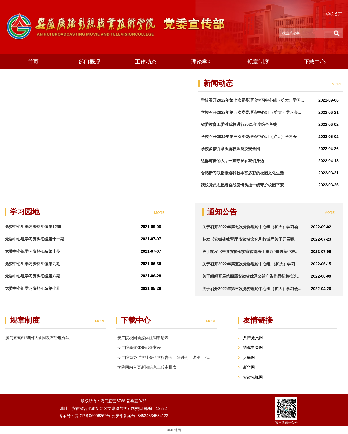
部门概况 (89, 62)
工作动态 (146, 62)
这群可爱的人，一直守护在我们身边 (232, 161)
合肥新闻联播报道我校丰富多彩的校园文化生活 (242, 173)
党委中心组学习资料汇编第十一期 (34, 239)
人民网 (249, 357)
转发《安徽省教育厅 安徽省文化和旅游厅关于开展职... (250, 239)
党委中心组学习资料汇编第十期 (32, 251)
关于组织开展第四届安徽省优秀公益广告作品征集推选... (251, 276)
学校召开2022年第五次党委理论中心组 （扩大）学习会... (251, 112)
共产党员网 (253, 338)
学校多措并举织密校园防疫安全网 (230, 149)
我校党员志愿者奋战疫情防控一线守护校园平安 (242, 185)
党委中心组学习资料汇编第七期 (32, 288)
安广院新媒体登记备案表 (139, 347)
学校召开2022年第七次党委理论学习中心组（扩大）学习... (252, 100)
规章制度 (258, 62)
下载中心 (315, 62)
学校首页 (334, 14)
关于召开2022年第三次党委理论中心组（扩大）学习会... (251, 289)
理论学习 (202, 62)
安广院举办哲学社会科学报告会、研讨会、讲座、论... (164, 357)
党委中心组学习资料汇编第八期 (32, 276)
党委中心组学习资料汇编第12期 (33, 227)
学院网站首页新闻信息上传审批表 (147, 367)
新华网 (249, 367)
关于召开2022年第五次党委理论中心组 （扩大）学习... (250, 264)
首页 (33, 62)
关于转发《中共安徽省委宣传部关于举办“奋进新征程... (250, 252)
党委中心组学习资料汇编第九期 (32, 264)
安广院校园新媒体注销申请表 (143, 338)
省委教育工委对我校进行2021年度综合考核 (239, 124)
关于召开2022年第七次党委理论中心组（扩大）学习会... (251, 227)
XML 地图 (174, 430)
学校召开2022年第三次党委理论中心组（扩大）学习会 (249, 137)
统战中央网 (253, 347)
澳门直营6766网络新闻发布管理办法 (37, 338)
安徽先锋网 (253, 377)
